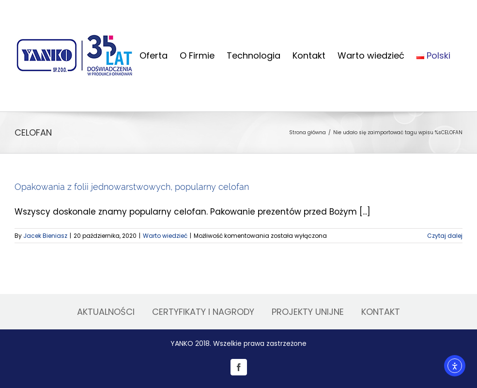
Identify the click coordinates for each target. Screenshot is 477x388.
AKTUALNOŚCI (106, 312)
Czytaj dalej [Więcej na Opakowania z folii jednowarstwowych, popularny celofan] (444, 236)
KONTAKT (380, 312)
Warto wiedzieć (165, 236)
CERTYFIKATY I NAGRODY (203, 312)
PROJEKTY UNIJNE (308, 312)
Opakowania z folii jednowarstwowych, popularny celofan (132, 187)
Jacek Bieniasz (45, 236)
